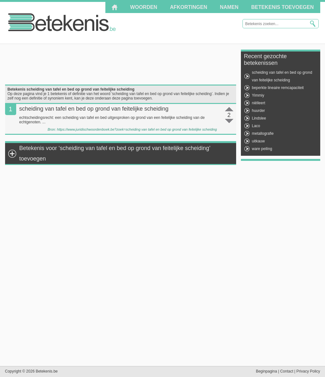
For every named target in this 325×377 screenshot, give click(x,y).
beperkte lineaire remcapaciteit (278, 88)
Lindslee (259, 118)
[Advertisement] (120, 64)
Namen (229, 7)
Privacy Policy (308, 371)
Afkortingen (188, 7)
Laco (256, 126)
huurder (258, 110)
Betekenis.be (62, 22)
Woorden (143, 7)
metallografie (263, 133)
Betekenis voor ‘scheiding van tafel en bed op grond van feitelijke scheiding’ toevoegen (114, 153)
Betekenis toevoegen (282, 7)
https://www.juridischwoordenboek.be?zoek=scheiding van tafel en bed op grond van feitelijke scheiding (137, 129)
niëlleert (258, 103)
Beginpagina (266, 371)
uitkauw (258, 141)
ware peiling (262, 149)
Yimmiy (258, 95)
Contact (286, 371)
